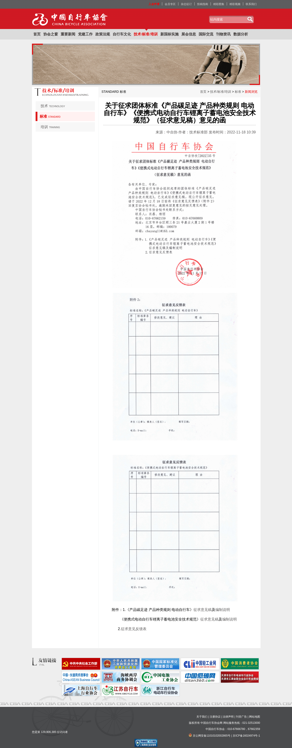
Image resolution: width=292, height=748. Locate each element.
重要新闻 (68, 34)
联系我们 (251, 4)
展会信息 (188, 34)
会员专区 (170, 4)
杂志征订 (186, 4)
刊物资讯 (223, 34)
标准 (50, 116)
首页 (37, 34)
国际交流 (206, 34)
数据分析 (240, 34)
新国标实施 (169, 34)
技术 (53, 106)
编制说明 (222, 610)
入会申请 (154, 4)
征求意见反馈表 (133, 629)
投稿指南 (202, 4)
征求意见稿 (202, 610)
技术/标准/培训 (146, 34)
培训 (50, 127)
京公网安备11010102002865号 (211, 735)
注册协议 (215, 716)
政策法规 (102, 34)
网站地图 (254, 716)
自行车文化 (122, 34)
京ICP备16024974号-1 (246, 735)
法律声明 (228, 716)
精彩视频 (234, 4)
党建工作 (85, 34)
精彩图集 (218, 4)
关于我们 (201, 716)
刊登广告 (241, 716)
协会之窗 (50, 34)
